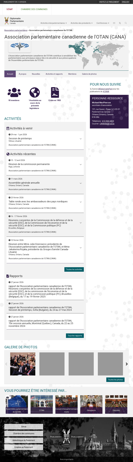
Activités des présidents (81, 23)
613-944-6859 (108, 121)
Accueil (10, 74)
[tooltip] (22, 363)
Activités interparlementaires (53, 23)
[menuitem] (109, 2)
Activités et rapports (54, 74)
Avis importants (66, 459)
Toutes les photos (115, 380)
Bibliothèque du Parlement (24, 440)
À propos (22, 74)
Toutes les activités (74, 269)
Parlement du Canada (15, 2)
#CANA (106, 91)
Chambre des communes (34, 9)
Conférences (102, 23)
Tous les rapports (75, 336)
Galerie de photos (89, 74)
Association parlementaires (15, 30)
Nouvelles (36, 74)
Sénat (9, 9)
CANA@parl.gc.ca (107, 124)
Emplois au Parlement (24, 447)
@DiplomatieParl (105, 89)
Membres (72, 74)
